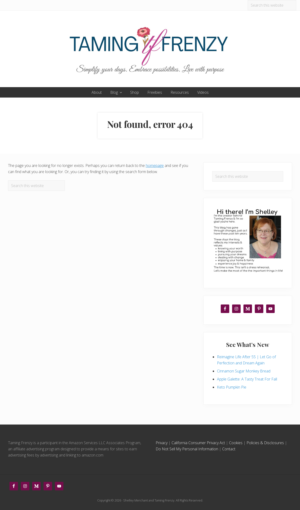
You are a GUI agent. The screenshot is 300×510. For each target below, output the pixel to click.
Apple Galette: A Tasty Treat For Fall (247, 379)
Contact (228, 449)
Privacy (162, 442)
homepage (155, 165)
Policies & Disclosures (265, 442)
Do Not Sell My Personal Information (187, 449)
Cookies (236, 442)
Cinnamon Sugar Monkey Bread (243, 371)
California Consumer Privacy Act (198, 442)
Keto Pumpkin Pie (231, 387)
